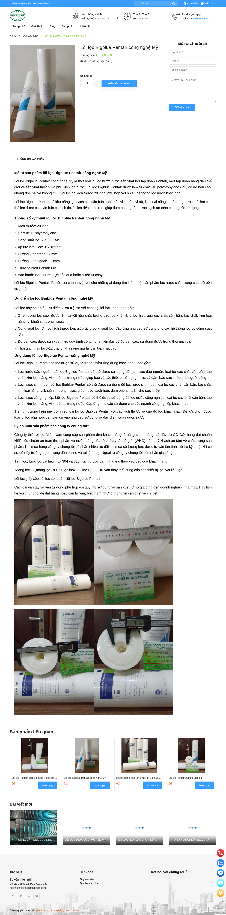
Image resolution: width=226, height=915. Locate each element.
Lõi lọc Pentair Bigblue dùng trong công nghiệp (38, 778)
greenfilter (87, 879)
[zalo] (220, 863)
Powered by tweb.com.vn (65, 910)
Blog (52, 26)
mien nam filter (89, 883)
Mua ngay (47, 785)
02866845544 (200, 18)
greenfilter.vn (42, 910)
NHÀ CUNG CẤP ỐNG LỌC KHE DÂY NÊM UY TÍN (43, 839)
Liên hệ (85, 26)
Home (13, 35)
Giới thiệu (37, 26)
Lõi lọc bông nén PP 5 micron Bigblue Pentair (142, 778)
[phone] (220, 853)
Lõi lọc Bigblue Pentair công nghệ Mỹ (85, 778)
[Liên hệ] (220, 893)
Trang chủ (19, 26)
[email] (220, 873)
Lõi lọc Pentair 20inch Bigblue (185, 778)
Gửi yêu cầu (182, 107)
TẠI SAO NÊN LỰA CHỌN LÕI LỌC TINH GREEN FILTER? (154, 839)
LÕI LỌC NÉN (30, 35)
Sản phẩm (68, 26)
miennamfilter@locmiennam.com (28, 888)
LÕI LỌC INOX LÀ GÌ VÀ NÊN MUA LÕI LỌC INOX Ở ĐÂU (100, 839)
